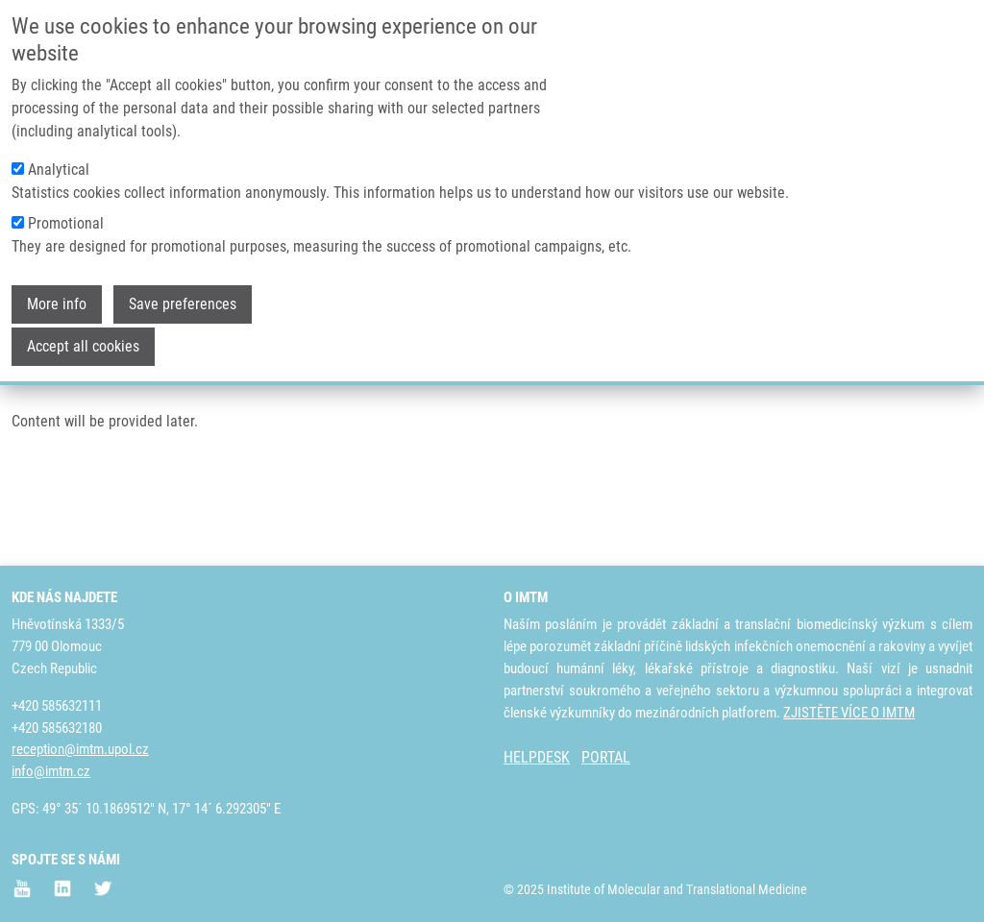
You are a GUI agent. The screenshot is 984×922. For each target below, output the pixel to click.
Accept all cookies (83, 332)
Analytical (58, 155)
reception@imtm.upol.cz (80, 750)
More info (56, 289)
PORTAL (605, 758)
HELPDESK (537, 758)
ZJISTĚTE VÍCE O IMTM (849, 712)
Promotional (66, 209)
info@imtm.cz (51, 772)
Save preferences (182, 289)
